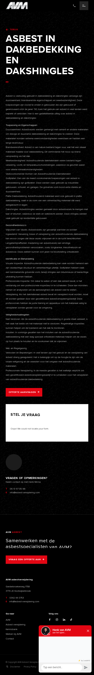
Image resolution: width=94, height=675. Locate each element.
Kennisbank (11, 629)
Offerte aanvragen (22, 392)
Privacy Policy (30, 666)
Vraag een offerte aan (25, 559)
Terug (12, 29)
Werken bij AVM (13, 634)
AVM (8, 619)
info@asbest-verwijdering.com (22, 601)
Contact (10, 638)
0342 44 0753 (15, 597)
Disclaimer (15, 666)
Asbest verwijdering (15, 624)
